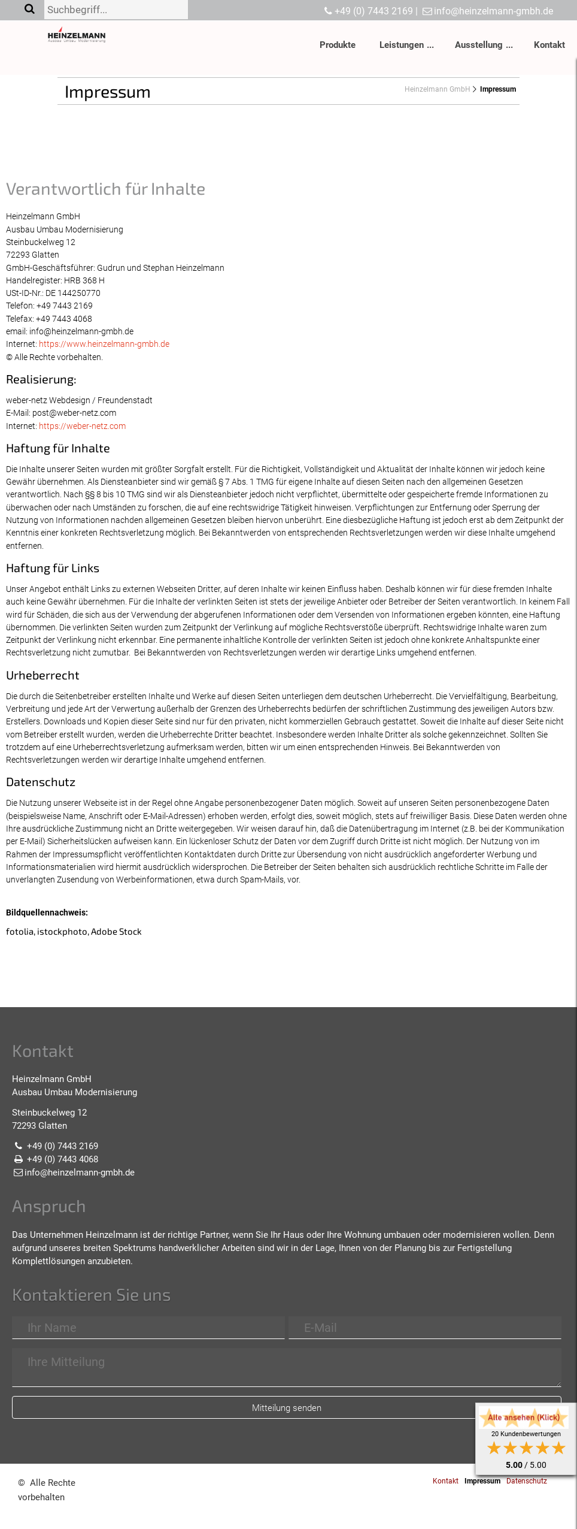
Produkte (338, 45)
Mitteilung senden (286, 1408)
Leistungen (401, 45)
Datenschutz (526, 1481)
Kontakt (549, 45)
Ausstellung (479, 45)
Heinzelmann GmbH (437, 89)
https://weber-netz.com (82, 426)
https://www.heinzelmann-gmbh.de (104, 344)
